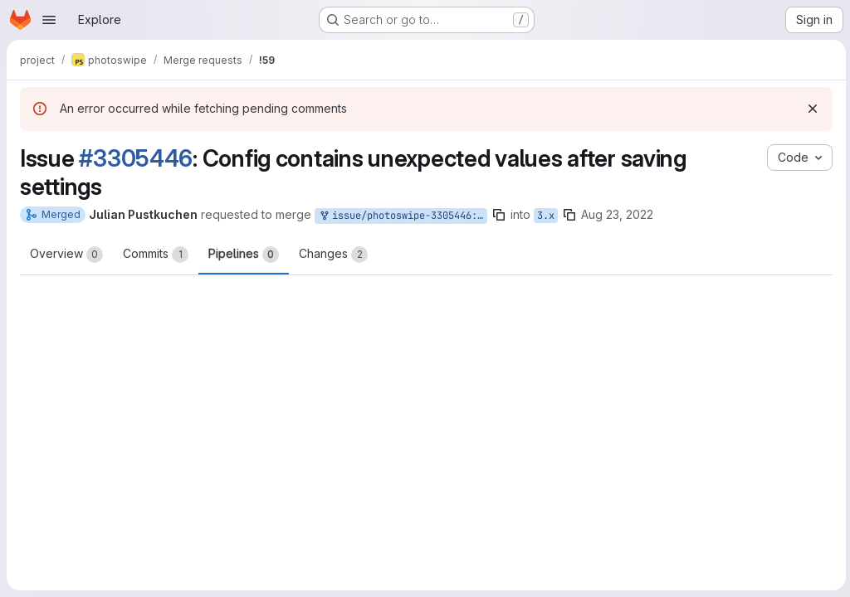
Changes (333, 254)
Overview (66, 254)
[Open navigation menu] (49, 20)
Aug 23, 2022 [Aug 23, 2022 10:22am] (617, 214)
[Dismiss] (810, 109)
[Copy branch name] (499, 215)
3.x (545, 215)
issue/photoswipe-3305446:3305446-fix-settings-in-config (402, 216)
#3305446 (136, 158)
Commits (155, 254)
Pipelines (243, 254)
